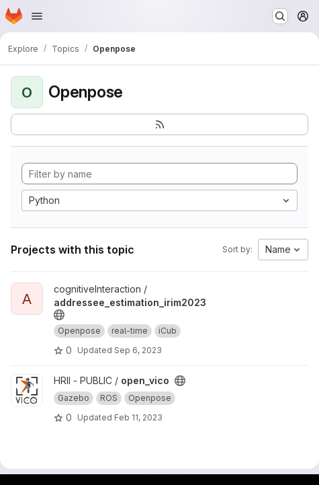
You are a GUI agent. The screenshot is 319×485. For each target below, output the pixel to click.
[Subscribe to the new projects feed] (159, 124)
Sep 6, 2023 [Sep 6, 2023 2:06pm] (138, 350)
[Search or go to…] (280, 16)
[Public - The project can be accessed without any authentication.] (59, 314)
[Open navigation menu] (37, 16)
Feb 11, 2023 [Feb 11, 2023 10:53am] (138, 417)
